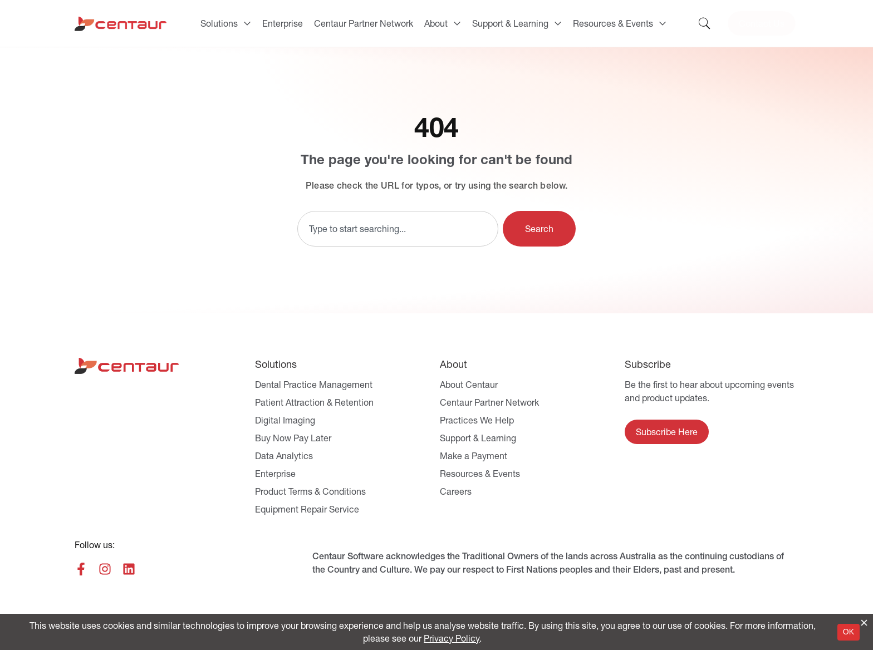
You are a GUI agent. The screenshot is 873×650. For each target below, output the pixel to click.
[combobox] (397, 229)
